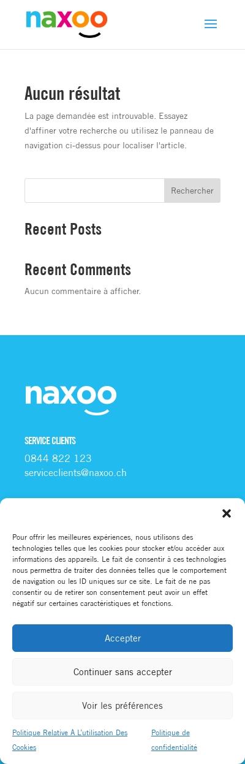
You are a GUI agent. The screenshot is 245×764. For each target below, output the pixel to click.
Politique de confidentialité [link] (174, 740)
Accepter (123, 638)
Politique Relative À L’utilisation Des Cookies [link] (69, 740)
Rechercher (192, 190)
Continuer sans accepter (123, 672)
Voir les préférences (122, 705)
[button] (227, 513)
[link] (66, 23)
